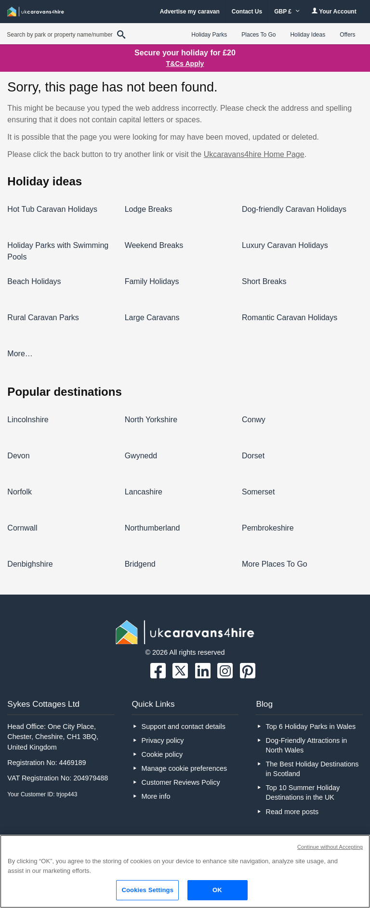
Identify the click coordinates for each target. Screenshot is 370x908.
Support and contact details (183, 726)
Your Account (334, 11)
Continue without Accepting (330, 847)
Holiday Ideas (307, 34)
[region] (185, 871)
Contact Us (247, 11)
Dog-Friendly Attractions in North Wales (306, 745)
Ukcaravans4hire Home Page (254, 154)
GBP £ (287, 11)
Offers (347, 34)
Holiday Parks (209, 34)
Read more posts (292, 812)
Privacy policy (163, 740)
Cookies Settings (147, 890)
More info (156, 796)
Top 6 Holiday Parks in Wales (311, 726)
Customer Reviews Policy (181, 782)
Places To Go (258, 34)
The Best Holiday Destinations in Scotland (312, 769)
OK (217, 890)
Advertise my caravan (190, 11)
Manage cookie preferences (184, 768)
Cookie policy (162, 754)
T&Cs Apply (185, 63)
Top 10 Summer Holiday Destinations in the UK (303, 792)
